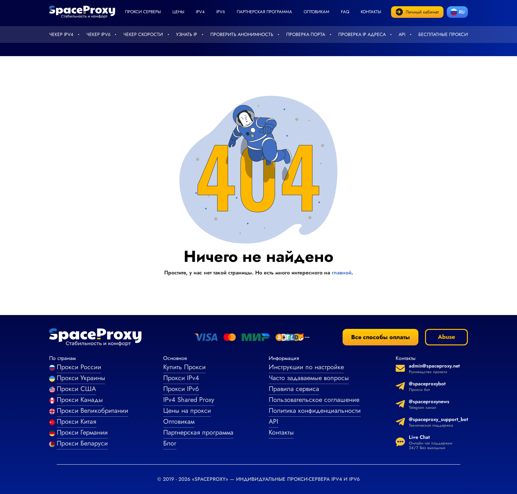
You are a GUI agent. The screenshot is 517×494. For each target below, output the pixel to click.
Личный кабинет (417, 12)
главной (341, 272)
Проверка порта (305, 34)
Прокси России (79, 367)
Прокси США (76, 389)
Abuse (446, 337)
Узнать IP (186, 34)
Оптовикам (316, 12)
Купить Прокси (184, 367)
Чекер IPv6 (98, 34)
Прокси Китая (76, 421)
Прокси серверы (143, 12)
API (402, 34)
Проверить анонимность (241, 34)
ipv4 (200, 12)
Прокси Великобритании (92, 410)
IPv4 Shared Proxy (188, 400)
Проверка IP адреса (362, 34)
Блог (169, 443)
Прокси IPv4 (181, 378)
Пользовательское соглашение (314, 400)
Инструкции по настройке (306, 367)
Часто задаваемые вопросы (309, 378)
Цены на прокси (187, 410)
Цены (178, 12)
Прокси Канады (80, 400)
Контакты (371, 12)
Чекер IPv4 (61, 34)
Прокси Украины (81, 378)
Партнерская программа (264, 12)
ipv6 (220, 12)
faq (345, 12)
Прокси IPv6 (181, 389)
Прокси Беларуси (82, 443)
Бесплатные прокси (443, 34)
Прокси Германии (82, 432)
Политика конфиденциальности (315, 410)
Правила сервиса (294, 389)
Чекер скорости (143, 34)
